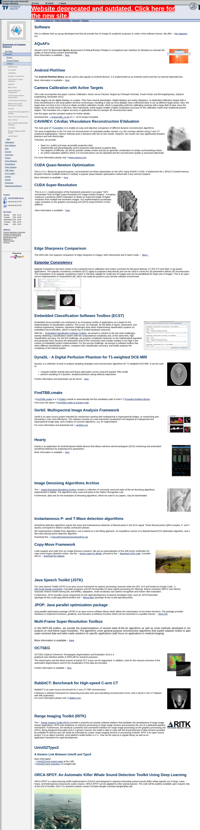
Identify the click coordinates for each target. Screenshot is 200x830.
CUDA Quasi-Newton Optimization (16, 96)
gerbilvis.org (81, 425)
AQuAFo (11, 84)
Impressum (9, 183)
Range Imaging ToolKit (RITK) (16, 132)
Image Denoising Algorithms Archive (18, 113)
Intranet (8, 180)
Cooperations (10, 164)
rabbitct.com (74, 698)
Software (9, 64)
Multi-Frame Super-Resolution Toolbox (15, 104)
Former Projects (12, 61)
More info (162, 614)
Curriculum (9, 155)
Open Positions (11, 167)
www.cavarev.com (76, 157)
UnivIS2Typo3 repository (47, 764)
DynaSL (11, 109)
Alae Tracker (13, 120)
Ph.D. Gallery (10, 173)
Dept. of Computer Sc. (44, 21)
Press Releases (11, 161)
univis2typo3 (13, 136)
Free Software (10, 145)
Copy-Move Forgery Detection (15, 80)
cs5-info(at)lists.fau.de (16, 198)
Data (8, 139)
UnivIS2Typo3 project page (48, 761)
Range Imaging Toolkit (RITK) (54, 722)
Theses (7, 158)
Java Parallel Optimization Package (18, 124)
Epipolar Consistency (16, 76)
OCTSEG (11, 128)
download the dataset (52, 556)
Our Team (8, 51)
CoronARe (12, 70)
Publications (9, 142)
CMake (61, 399)
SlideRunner (13, 67)
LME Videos (9, 170)
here (66, 55)
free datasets (179, 33)
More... (144, 255)
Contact (8, 177)
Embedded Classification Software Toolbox (65, 333)
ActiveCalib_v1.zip (59, 117)
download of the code (129, 553)
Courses (8, 152)
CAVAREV (12, 73)
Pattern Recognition (63, 21)
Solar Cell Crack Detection (18, 117)
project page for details (90, 553)
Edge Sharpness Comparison (14, 91)
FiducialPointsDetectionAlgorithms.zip (68, 537)
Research (8, 54)
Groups (9, 57)
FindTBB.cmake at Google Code (72, 402)
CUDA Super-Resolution (17, 100)
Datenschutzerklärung (13, 186)
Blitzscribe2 (12, 87)
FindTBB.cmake (43, 399)
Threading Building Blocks (136, 399)
